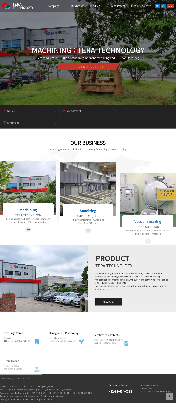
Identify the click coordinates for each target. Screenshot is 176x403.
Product (95, 6)
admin (170, 6)
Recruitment (117, 6)
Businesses (77, 6)
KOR (157, 6)
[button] (163, 55)
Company (53, 6)
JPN (163, 6)
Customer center (141, 6)
